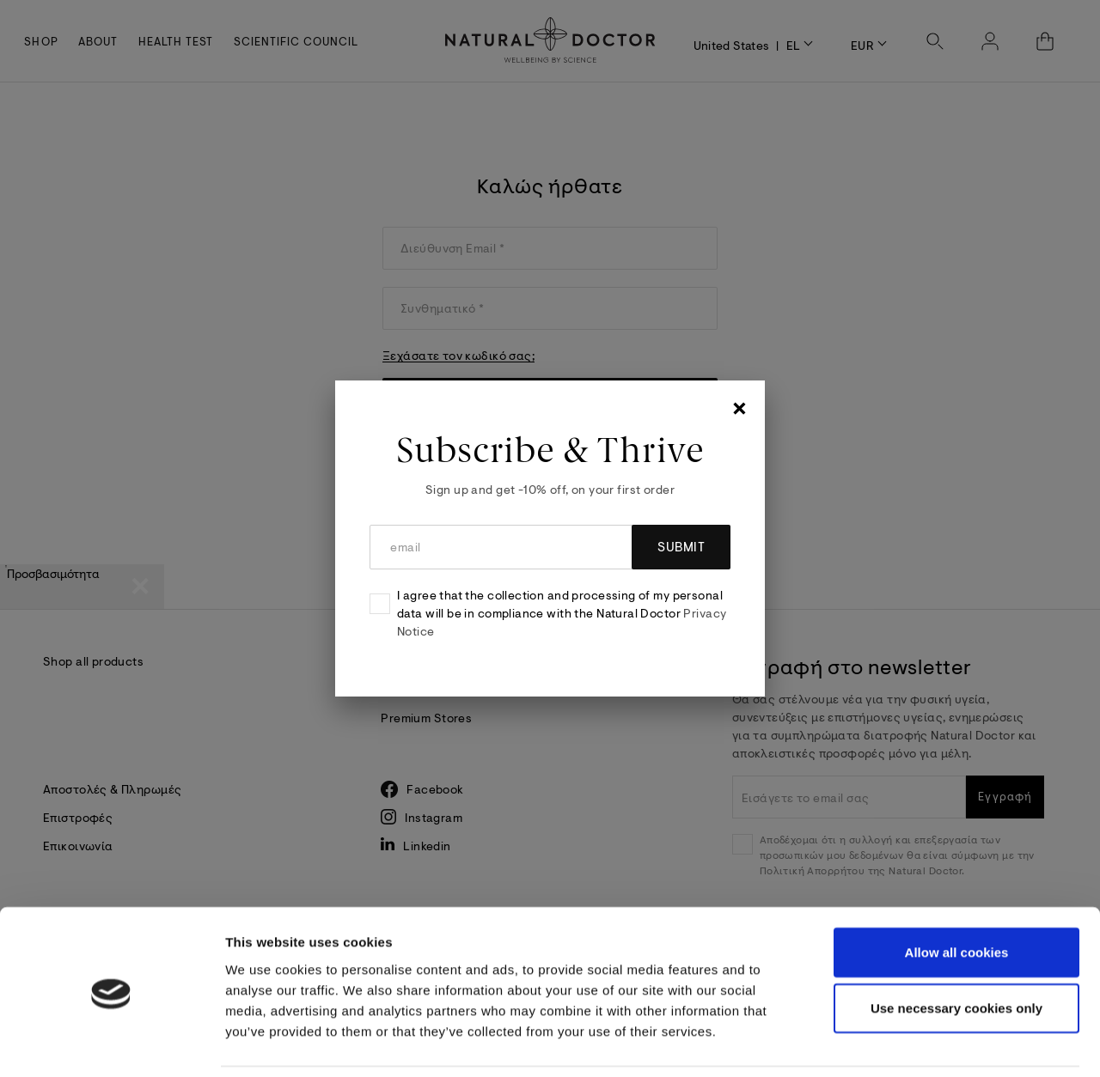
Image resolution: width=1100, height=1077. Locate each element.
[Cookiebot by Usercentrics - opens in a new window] (111, 1043)
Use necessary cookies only (956, 951)
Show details (913, 1043)
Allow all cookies (957, 894)
